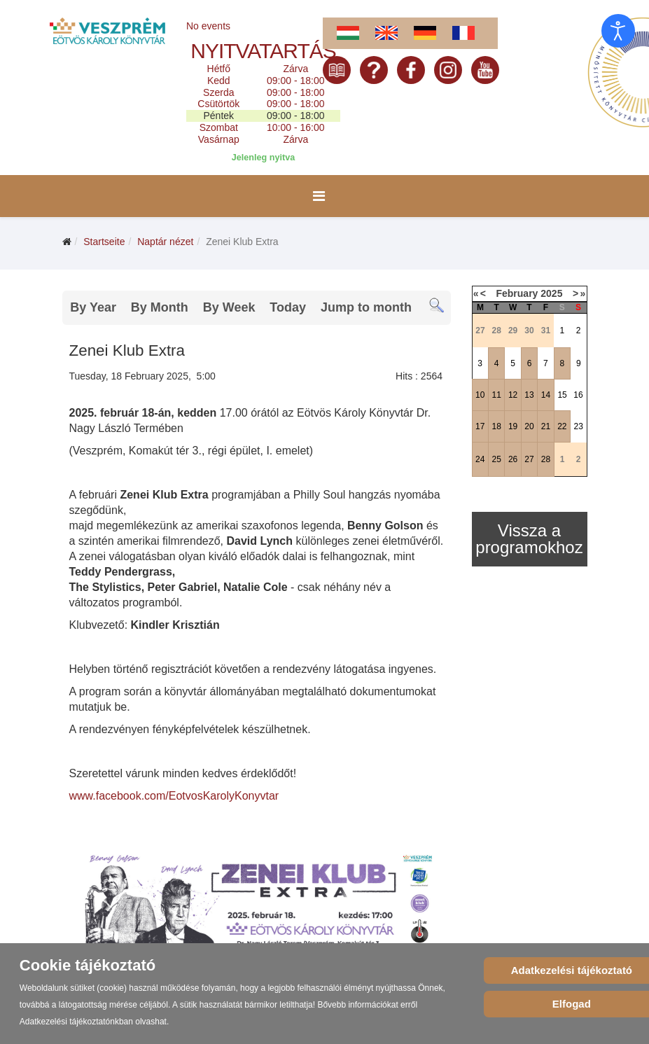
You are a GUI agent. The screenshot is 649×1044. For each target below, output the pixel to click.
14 (545, 395)
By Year (93, 307)
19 (512, 426)
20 (528, 426)
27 (528, 459)
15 (561, 395)
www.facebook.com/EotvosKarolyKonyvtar (174, 796)
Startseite (104, 241)
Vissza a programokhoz (528, 539)
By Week (229, 307)
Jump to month (366, 307)
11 (496, 395)
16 (577, 395)
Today (288, 307)
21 (545, 426)
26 (512, 459)
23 (578, 426)
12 (512, 395)
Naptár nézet (165, 241)
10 (479, 395)
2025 (551, 293)
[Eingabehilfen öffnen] (618, 31)
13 (528, 395)
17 (479, 426)
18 (496, 426)
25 (496, 459)
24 (479, 459)
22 (561, 426)
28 (545, 459)
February (517, 293)
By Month (159, 307)
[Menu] (319, 196)
